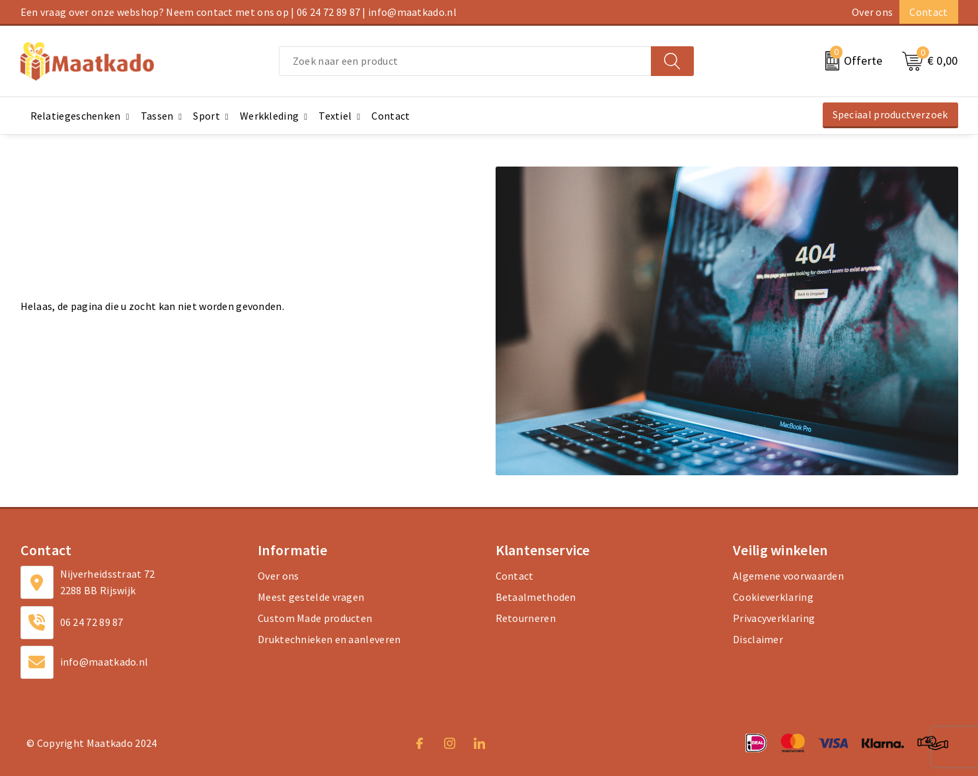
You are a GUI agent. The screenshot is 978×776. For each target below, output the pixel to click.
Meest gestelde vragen (311, 596)
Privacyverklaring (774, 618)
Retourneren (526, 618)
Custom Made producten (315, 618)
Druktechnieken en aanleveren (329, 639)
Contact (928, 12)
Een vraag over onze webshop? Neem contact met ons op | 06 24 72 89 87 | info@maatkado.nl (238, 12)
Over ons (872, 12)
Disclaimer (758, 639)
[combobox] (465, 61)
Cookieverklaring (773, 596)
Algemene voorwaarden (788, 575)
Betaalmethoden (536, 596)
